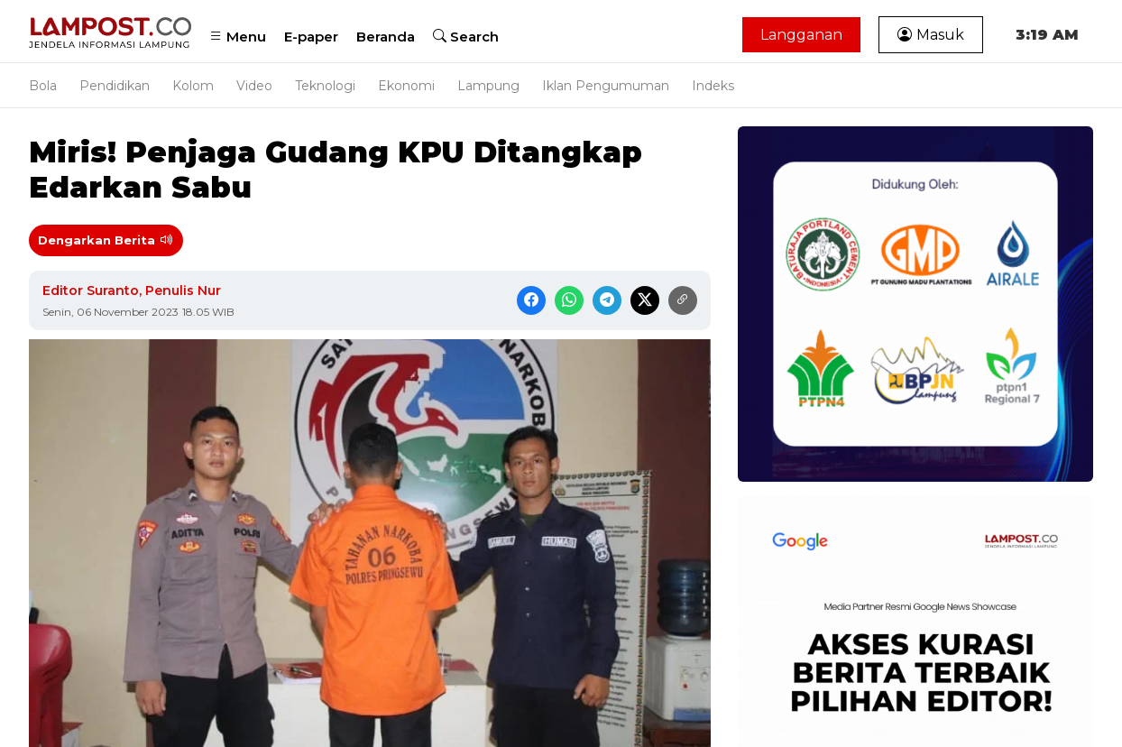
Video (254, 86)
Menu (237, 36)
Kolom (193, 86)
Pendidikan (114, 86)
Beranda (385, 36)
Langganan (801, 34)
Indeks (713, 86)
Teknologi (325, 86)
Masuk (930, 34)
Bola (43, 86)
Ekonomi (406, 86)
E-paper (311, 36)
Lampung (488, 86)
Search (466, 36)
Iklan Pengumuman (605, 86)
